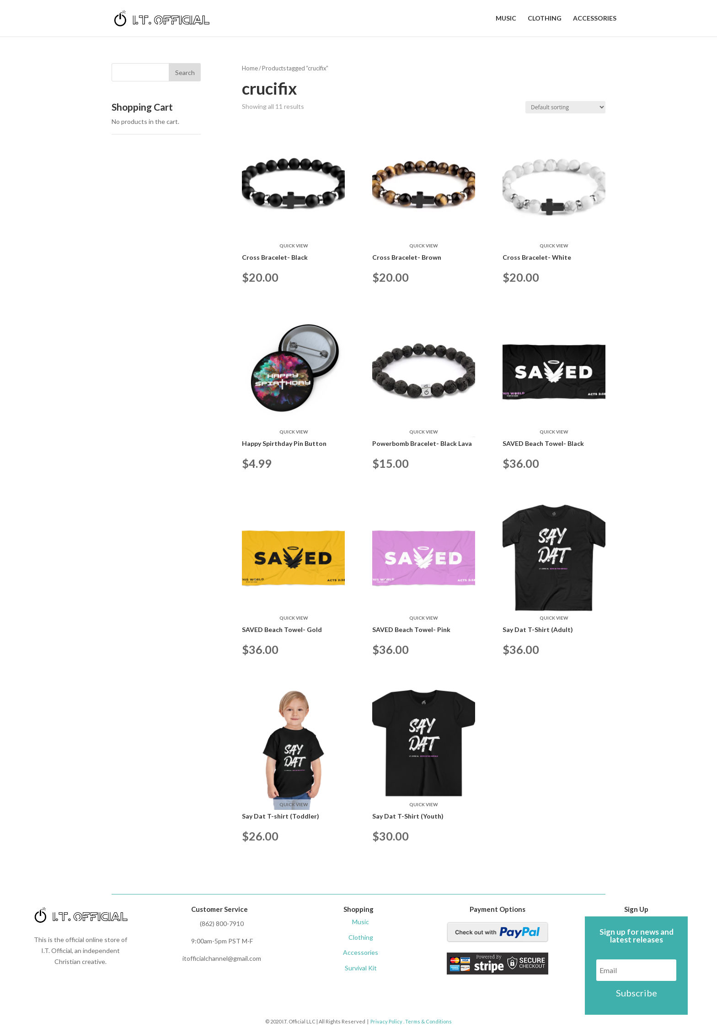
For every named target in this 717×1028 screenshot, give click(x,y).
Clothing (545, 18)
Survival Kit (361, 968)
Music (506, 18)
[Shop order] (565, 107)
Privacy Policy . (387, 1021)
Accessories (594, 18)
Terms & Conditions (428, 1021)
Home (250, 68)
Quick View (293, 245)
